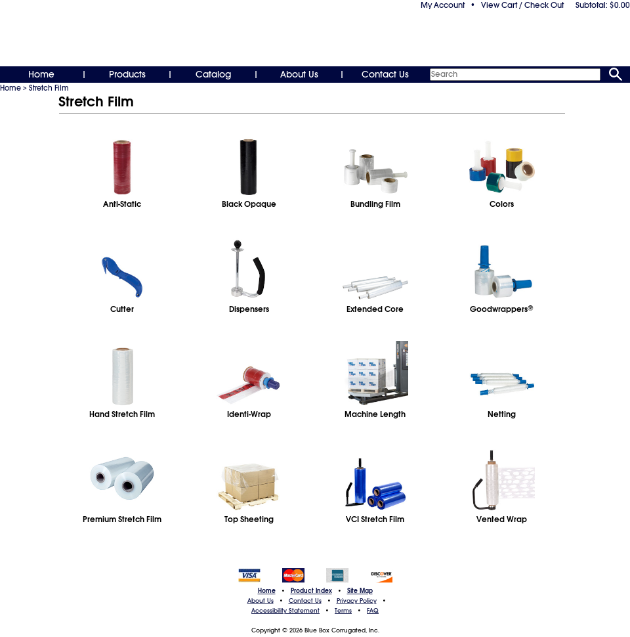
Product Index (311, 591)
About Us (299, 74)
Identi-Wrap (249, 414)
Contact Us (385, 74)
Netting (502, 414)
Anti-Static (122, 204)
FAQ (373, 611)
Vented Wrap (501, 519)
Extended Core (375, 309)
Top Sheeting (249, 519)
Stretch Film (49, 88)
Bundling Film (375, 204)
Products (127, 74)
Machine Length (375, 414)
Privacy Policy (357, 601)
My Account (443, 5)
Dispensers (249, 309)
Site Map (360, 591)
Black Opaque (249, 204)
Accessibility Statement (285, 611)
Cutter (122, 309)
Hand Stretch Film (122, 414)
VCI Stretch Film (375, 519)
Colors (502, 204)
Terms (343, 611)
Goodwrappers (502, 309)
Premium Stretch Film (122, 519)
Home (41, 74)
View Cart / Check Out (522, 5)
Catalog (213, 74)
